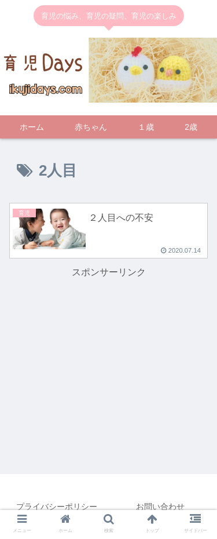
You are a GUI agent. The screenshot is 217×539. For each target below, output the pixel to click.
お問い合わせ (160, 506)
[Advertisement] (109, 339)
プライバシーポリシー (56, 506)
